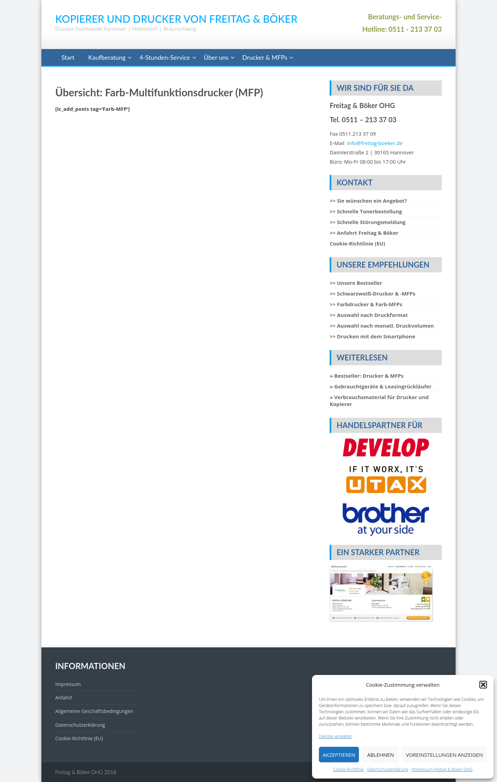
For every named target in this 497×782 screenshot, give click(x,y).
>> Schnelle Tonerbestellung (366, 211)
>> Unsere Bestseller (356, 282)
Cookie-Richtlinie (348, 769)
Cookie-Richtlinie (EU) (357, 243)
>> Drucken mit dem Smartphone (372, 336)
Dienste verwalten (335, 736)
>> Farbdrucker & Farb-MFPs (366, 304)
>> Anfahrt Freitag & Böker (364, 232)
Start (68, 57)
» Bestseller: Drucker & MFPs (366, 375)
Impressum (68, 684)
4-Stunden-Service (164, 57)
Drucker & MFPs (264, 57)
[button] (483, 684)
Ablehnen (380, 754)
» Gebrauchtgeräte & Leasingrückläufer (380, 386)
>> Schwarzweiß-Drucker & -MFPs (372, 293)
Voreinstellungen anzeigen (444, 754)
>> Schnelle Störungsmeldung (368, 222)
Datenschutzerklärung (387, 769)
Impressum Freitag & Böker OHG (442, 769)
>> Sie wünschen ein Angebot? (368, 200)
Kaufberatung (107, 57)
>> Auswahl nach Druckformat (369, 314)
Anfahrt (63, 697)
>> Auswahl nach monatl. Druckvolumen (382, 325)
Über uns (216, 57)
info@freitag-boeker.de (375, 142)
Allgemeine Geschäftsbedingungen (94, 711)
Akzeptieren (339, 754)
